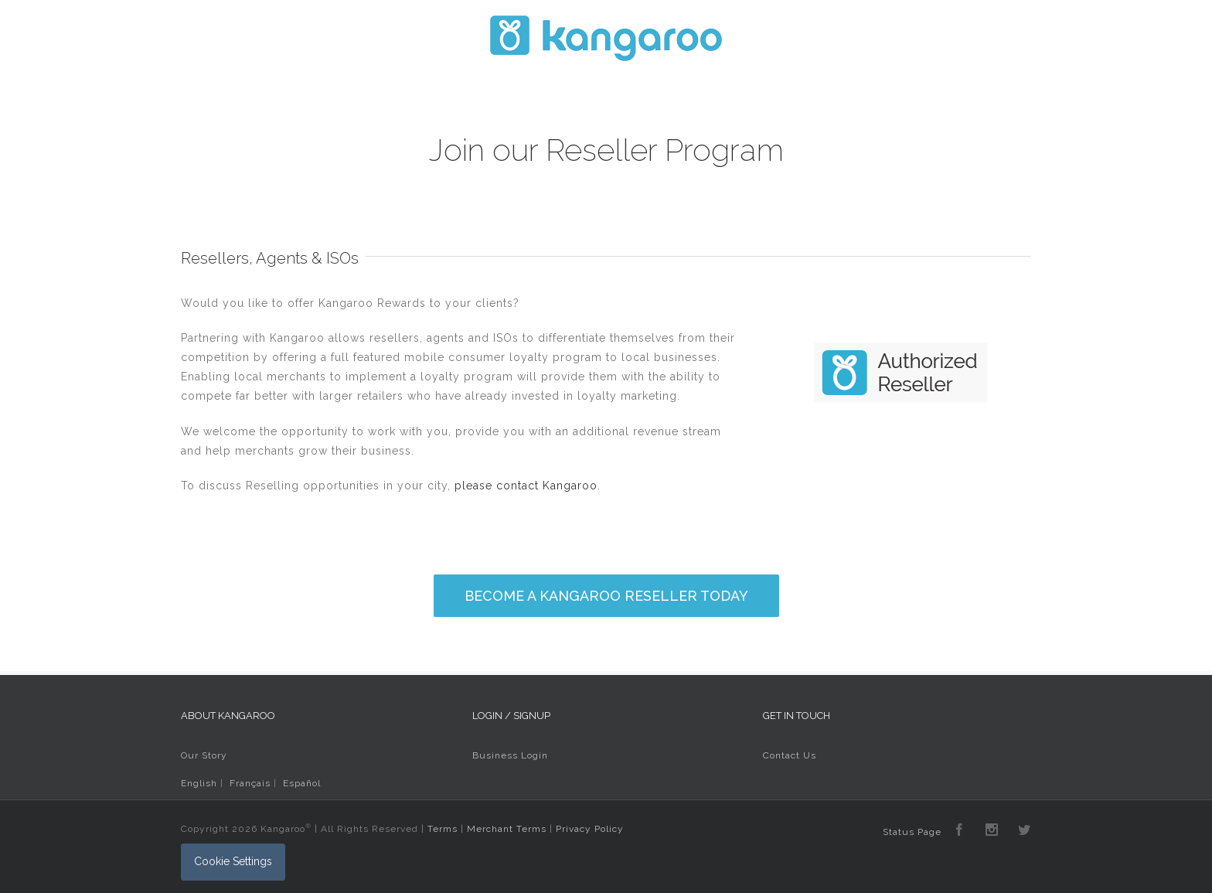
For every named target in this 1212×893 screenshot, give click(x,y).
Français (250, 783)
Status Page (912, 832)
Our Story (204, 755)
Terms (442, 828)
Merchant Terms (506, 828)
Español (302, 783)
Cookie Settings (233, 861)
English (199, 783)
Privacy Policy (590, 828)
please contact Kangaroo (525, 485)
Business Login (510, 755)
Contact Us (789, 755)
